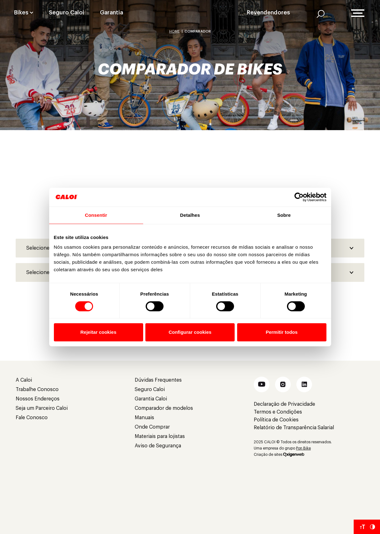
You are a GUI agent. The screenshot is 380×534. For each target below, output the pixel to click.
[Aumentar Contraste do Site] (372, 527)
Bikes (21, 12)
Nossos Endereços (38, 398)
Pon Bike (303, 448)
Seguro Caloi (66, 12)
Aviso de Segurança (158, 445)
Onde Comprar (152, 427)
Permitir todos (282, 332)
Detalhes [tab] (190, 215)
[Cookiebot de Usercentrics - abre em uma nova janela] (299, 197)
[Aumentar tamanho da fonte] (362, 527)
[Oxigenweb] (293, 454)
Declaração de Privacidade (284, 404)
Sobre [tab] (284, 215)
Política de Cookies (276, 419)
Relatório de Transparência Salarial (294, 427)
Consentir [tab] (96, 215)
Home (174, 31)
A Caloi (24, 380)
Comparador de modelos (164, 408)
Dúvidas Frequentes (158, 380)
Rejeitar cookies (98, 332)
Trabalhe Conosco (37, 389)
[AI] (321, 13)
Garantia (111, 12)
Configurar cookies (190, 332)
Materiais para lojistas (160, 436)
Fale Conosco (32, 417)
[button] (261, 384)
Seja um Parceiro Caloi (42, 408)
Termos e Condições (278, 411)
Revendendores (268, 12)
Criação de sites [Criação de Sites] (268, 454)
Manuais (144, 417)
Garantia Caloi (151, 398)
